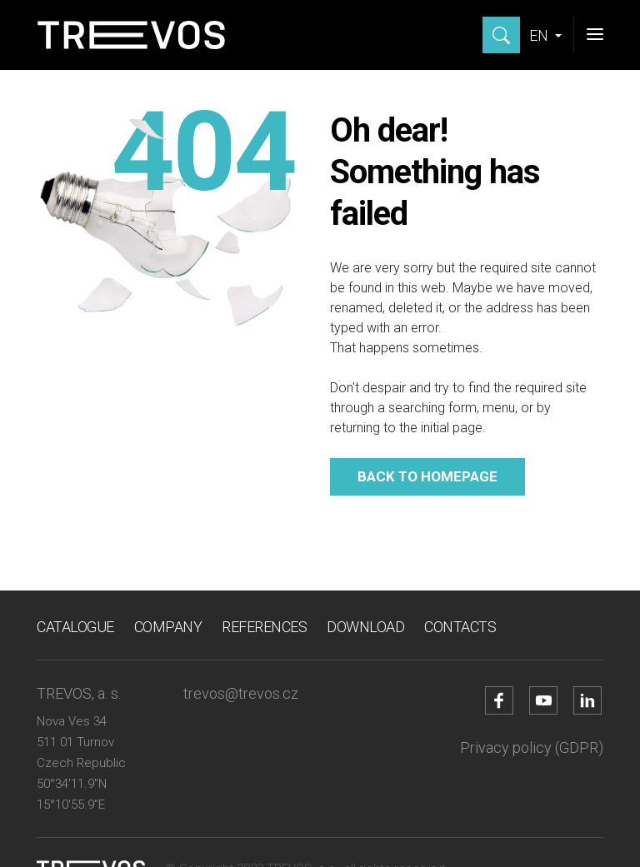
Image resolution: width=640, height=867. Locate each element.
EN (540, 35)
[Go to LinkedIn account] (587, 700)
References (264, 626)
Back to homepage (428, 476)
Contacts (460, 626)
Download (365, 626)
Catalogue (75, 626)
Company (168, 626)
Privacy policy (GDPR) (531, 747)
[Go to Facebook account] (499, 700)
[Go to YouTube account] (543, 700)
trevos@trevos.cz (240, 693)
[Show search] (501, 35)
